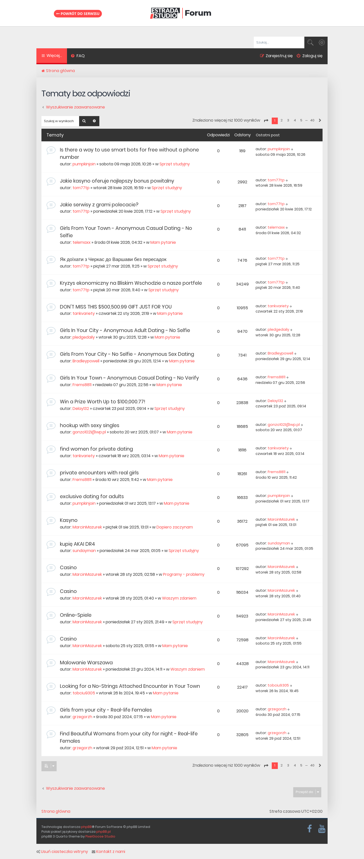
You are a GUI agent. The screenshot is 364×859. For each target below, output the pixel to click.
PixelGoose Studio (100, 836)
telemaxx (81, 242)
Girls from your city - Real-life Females (106, 710)
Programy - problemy (183, 574)
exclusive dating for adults (92, 496)
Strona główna (55, 811)
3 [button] (288, 120)
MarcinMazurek (87, 527)
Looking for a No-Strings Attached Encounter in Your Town (130, 686)
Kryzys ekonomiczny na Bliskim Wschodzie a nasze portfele (131, 283)
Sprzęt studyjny (175, 164)
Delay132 (81, 408)
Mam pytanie (163, 242)
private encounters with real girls (99, 472)
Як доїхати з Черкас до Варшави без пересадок (113, 259)
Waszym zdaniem (179, 598)
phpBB (86, 827)
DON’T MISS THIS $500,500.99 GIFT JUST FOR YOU (116, 306)
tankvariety (84, 313)
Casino (68, 567)
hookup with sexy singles (89, 425)
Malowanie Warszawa (86, 662)
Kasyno (69, 520)
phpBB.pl (103, 831)
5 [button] (301, 120)
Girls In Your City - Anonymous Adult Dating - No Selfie (125, 330)
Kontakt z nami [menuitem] (108, 851)
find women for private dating (96, 449)
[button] (265, 120)
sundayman (84, 551)
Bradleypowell (86, 361)
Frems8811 (82, 385)
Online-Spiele (76, 615)
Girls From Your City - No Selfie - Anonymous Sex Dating (127, 354)
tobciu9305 (84, 693)
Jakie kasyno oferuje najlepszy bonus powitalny (117, 181)
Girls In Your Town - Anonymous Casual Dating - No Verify (129, 378)
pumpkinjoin (84, 164)
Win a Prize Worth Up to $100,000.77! (102, 401)
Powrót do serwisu (78, 13)
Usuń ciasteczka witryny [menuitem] (62, 851)
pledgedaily (84, 337)
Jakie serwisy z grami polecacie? (99, 204)
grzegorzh (82, 717)
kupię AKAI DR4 (77, 544)
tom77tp (81, 188)
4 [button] (295, 120)
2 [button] (282, 120)
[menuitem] (77, 56)
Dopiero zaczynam (174, 527)
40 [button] (312, 120)
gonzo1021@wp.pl (89, 432)
